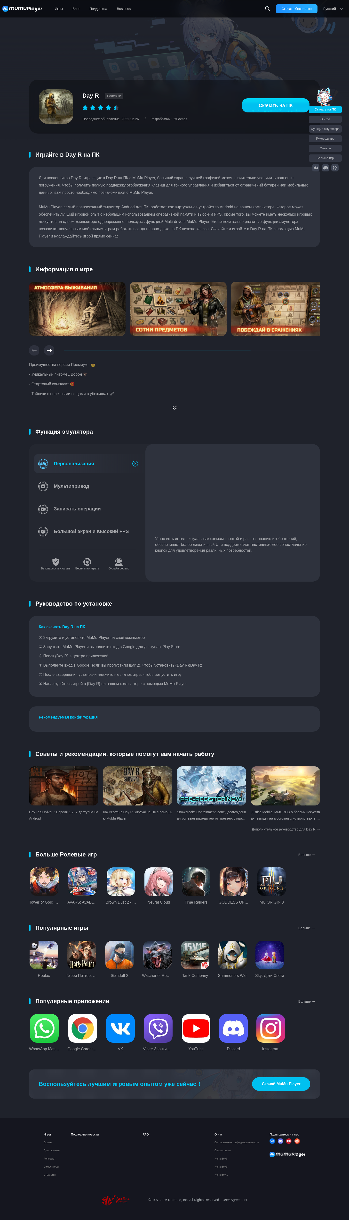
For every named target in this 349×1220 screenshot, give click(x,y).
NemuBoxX (221, 1174)
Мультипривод (71, 486)
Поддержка (98, 9)
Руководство (325, 138)
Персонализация (74, 463)
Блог (76, 9)
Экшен (48, 1142)
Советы (325, 148)
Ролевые (49, 1158)
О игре (325, 119)
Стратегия (50, 1174)
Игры (59, 9)
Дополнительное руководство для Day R (286, 828)
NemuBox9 (220, 1166)
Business (124, 9)
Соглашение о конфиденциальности (236, 1142)
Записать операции (77, 508)
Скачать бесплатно (297, 9)
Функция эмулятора (325, 129)
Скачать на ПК (276, 105)
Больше (306, 854)
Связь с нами (222, 1150)
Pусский (329, 9)
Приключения (52, 1150)
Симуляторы (51, 1166)
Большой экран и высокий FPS (91, 531)
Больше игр (325, 158)
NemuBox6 (220, 1158)
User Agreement (235, 1200)
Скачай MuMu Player (281, 1084)
